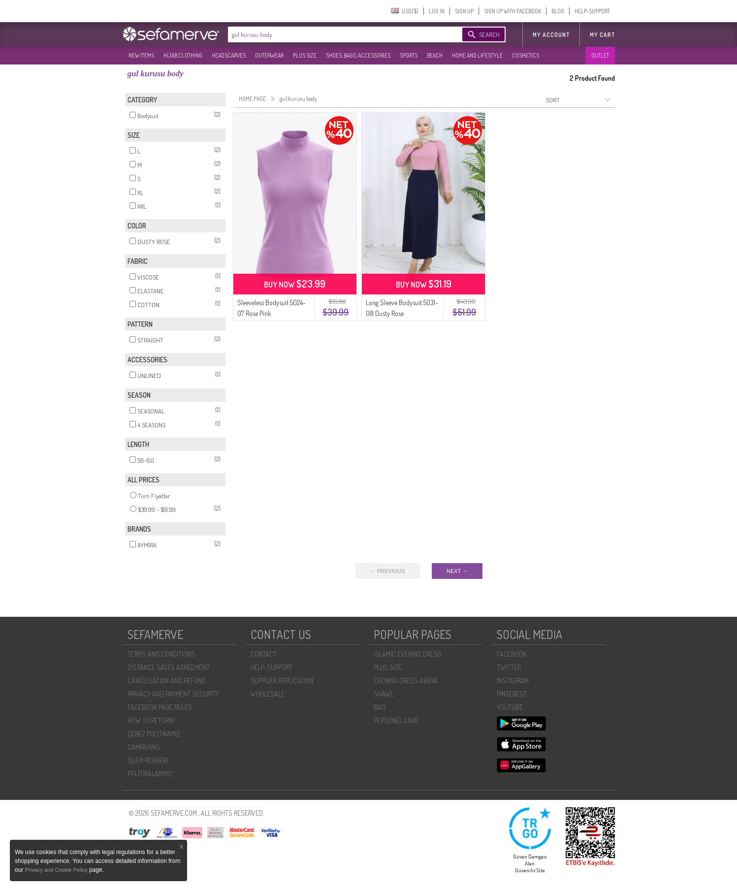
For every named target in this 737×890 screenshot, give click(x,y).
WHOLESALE (268, 694)
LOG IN (437, 11)
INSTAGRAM (513, 680)
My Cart (602, 34)
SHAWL (383, 694)
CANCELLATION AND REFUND (167, 680)
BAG (379, 707)
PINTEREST (512, 694)
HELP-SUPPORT (592, 11)
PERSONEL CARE (396, 720)
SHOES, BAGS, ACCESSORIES (358, 55)
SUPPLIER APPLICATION (282, 680)
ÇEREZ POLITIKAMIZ (154, 734)
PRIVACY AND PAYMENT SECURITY (173, 694)
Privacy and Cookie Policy (57, 870)
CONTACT (264, 654)
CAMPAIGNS (144, 747)
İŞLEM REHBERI (148, 760)
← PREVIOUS (387, 571)
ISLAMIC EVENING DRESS (408, 654)
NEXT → (457, 571)
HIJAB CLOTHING (182, 55)
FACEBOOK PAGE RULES (160, 707)
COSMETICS (525, 55)
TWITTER (509, 667)
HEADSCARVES (229, 55)
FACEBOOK (511, 654)
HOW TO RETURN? (151, 720)
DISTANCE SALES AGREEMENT (169, 667)
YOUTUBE (510, 707)
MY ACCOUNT (551, 34)
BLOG (557, 11)
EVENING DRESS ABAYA (406, 680)
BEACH (435, 55)
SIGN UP (464, 11)
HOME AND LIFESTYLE (477, 55)
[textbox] (335, 34)
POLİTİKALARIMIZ (150, 773)
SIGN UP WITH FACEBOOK (512, 11)
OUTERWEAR (269, 55)
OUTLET (600, 55)
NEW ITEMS (141, 55)
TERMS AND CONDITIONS (161, 654)
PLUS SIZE (305, 55)
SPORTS (408, 55)
